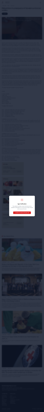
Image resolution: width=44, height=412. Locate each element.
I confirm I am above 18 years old (22, 212)
